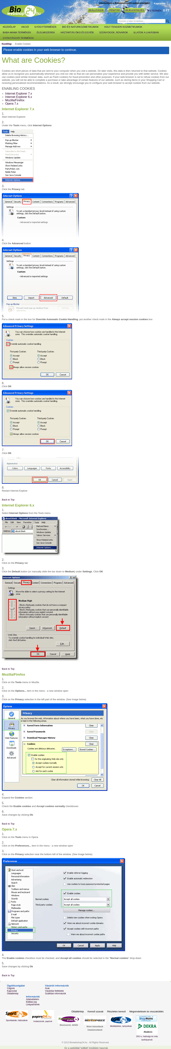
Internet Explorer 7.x (18, 93)
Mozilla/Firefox (14, 100)
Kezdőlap (7, 44)
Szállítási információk (55, 993)
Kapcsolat (159, 3)
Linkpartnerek (33, 1004)
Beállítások (96, 10)
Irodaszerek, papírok (42, 1021)
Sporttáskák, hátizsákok (17, 1020)
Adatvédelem (32, 999)
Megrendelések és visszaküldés (146, 1011)
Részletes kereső (116, 1011)
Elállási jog (31, 1002)
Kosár (148, 10)
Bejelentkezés (134, 10)
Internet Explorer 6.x (18, 96)
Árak (47, 988)
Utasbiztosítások (95, 1030)
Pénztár (114, 10)
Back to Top (8, 499)
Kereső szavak (95, 1011)
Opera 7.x (11, 103)
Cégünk (11, 988)
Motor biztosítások (95, 1026)
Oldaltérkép (12, 993)
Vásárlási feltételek (54, 991)
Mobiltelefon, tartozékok (121, 1026)
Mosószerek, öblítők (69, 1025)
